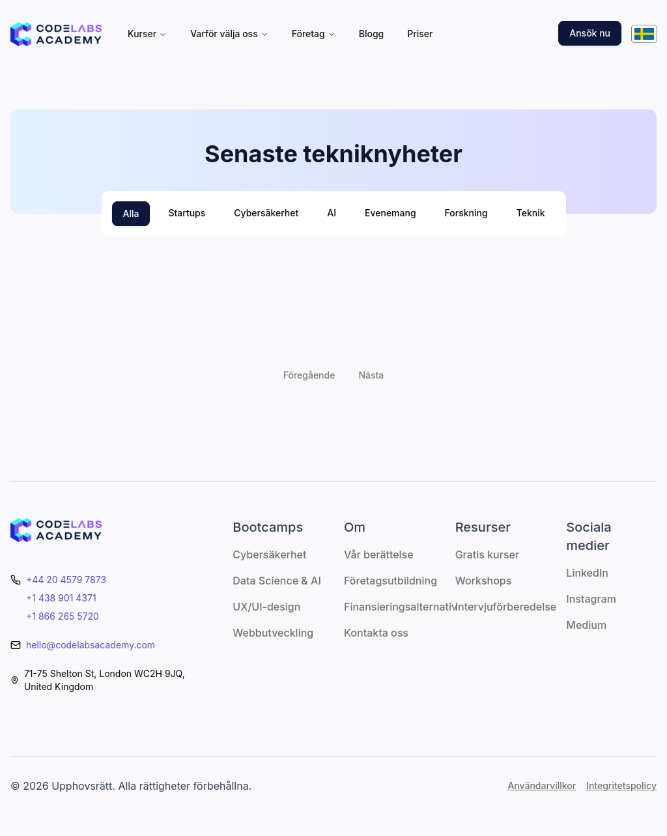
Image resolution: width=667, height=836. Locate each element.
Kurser (147, 33)
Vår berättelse (379, 554)
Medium (586, 624)
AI (331, 212)
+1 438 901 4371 (61, 597)
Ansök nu (589, 32)
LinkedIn (587, 572)
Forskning (466, 212)
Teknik (531, 212)
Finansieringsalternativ (400, 606)
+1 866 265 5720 (62, 616)
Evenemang (390, 212)
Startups (186, 212)
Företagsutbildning (390, 580)
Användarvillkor (541, 785)
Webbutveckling (273, 632)
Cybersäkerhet (266, 212)
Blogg (371, 33)
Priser (420, 33)
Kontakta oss (376, 632)
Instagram (591, 598)
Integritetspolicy (621, 785)
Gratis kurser (487, 554)
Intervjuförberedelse (506, 606)
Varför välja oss (229, 33)
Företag (313, 33)
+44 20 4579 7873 (66, 579)
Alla (131, 213)
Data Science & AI (276, 580)
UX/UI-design (266, 606)
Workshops (483, 580)
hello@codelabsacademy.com (90, 644)
